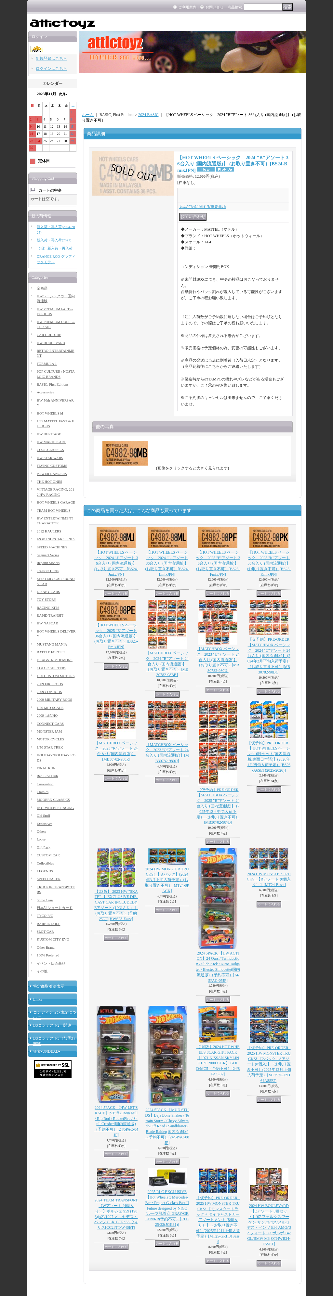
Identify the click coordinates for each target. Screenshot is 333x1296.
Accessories (45, 392)
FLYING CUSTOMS (52, 466)
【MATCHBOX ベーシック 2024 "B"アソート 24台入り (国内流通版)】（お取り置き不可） (167, 664)
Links (37, 999)
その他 (42, 971)
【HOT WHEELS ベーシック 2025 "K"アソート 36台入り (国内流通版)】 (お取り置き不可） (269, 563)
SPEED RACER (48, 879)
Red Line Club (47, 776)
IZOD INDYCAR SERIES (56, 539)
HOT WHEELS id (50, 413)
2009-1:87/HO (47, 715)
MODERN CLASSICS (53, 800)
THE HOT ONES (49, 481)
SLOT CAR (45, 931)
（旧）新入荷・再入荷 (55, 248)
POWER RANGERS (52, 474)
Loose (41, 839)
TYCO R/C (45, 915)
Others (41, 831)
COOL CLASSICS (50, 450)
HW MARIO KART (51, 442)
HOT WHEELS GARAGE (56, 502)
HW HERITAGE (49, 434)
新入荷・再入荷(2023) (54, 240)
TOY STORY (46, 599)
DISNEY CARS (48, 592)
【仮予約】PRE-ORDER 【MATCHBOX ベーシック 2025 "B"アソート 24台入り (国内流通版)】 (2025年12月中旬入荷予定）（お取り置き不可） (217, 806)
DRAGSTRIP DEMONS (55, 660)
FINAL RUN (46, 768)
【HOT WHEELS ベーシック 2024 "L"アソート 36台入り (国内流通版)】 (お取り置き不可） (167, 563)
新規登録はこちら (51, 58)
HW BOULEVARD (51, 343)
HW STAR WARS (50, 458)
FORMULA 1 (47, 364)
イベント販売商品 (51, 963)
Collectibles (45, 863)
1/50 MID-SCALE (50, 708)
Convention (45, 784)
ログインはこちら (51, 68)
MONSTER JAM (49, 731)
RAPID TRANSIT (50, 615)
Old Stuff (43, 815)
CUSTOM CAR (48, 855)
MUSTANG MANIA (52, 644)
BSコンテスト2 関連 (52, 1025)
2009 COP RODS (49, 692)
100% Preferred (48, 955)
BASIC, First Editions (53, 384)
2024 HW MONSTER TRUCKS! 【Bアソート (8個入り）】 (269, 879)
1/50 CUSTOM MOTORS (55, 676)
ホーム (88, 114)
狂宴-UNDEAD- (46, 1051)
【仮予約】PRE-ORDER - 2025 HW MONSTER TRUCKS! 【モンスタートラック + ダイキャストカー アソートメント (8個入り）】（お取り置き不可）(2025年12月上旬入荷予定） (218, 1220)
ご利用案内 (187, 7)
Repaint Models (48, 563)
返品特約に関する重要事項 (202, 206)
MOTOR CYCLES (50, 739)
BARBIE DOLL (48, 924)
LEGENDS (45, 871)
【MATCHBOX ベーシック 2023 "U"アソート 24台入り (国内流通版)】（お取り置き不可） (217, 660)
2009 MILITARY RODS (54, 699)
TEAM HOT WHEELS (53, 510)
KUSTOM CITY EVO (53, 939)
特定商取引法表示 (48, 986)
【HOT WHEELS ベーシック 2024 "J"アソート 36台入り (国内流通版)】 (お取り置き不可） (116, 563)
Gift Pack (43, 847)
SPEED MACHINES (52, 547)
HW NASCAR (47, 623)
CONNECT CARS (50, 723)
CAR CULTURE (49, 335)
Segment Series (48, 555)
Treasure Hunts (48, 571)
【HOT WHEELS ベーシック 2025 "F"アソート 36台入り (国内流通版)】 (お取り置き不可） (218, 563)
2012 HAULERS (49, 531)
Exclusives (44, 824)
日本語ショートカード (55, 908)
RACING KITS (48, 608)
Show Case (45, 900)
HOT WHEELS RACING (55, 808)
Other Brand (46, 947)
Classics (42, 792)
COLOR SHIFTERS (51, 668)
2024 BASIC (148, 114)
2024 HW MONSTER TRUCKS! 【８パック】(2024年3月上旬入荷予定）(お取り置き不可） (167, 880)
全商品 (42, 288)
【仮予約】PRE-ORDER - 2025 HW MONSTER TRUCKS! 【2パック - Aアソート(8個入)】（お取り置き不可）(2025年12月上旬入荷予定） (269, 1064)
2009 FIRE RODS (50, 684)
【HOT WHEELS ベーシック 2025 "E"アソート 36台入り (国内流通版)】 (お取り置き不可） (116, 636)
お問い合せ (214, 7)
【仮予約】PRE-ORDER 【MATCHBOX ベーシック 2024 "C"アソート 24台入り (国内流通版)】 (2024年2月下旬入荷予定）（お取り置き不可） (268, 655)
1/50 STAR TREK (50, 747)
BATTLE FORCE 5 (51, 652)
